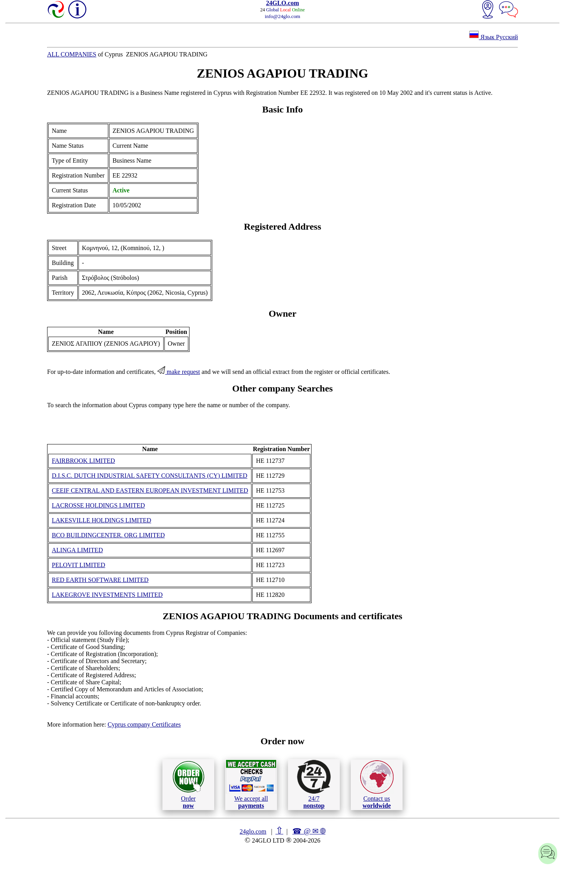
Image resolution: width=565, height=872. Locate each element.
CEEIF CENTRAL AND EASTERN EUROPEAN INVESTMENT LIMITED (150, 490)
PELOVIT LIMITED (78, 565)
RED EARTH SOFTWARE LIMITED (100, 579)
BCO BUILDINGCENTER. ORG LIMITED (108, 535)
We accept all (251, 784)
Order (188, 784)
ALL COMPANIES (72, 54)
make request (178, 371)
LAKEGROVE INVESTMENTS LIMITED (107, 594)
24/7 (314, 784)
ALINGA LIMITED (77, 550)
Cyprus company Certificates (144, 724)
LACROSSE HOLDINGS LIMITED (98, 505)
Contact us (377, 784)
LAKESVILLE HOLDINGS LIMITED (101, 520)
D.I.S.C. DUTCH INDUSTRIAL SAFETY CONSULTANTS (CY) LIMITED (149, 475)
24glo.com (253, 831)
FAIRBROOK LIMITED (83, 460)
